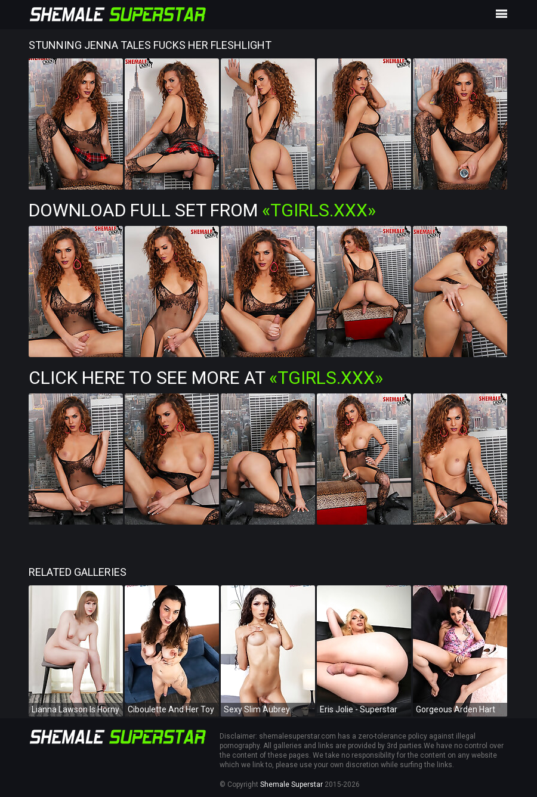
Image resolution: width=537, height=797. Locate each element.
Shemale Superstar (291, 784)
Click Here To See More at (206, 377)
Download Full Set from (202, 210)
